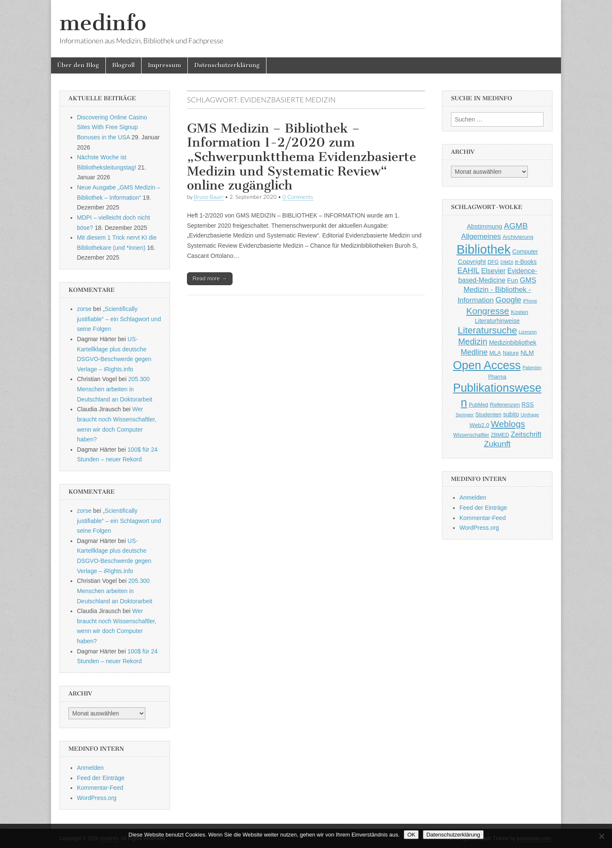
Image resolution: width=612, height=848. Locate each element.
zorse (84, 308)
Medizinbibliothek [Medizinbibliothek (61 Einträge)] (512, 342)
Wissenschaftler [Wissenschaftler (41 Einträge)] (471, 435)
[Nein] (601, 836)
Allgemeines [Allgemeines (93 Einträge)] (481, 236)
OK (411, 834)
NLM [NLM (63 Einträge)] (527, 352)
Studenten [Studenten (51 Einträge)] (488, 414)
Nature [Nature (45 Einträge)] (511, 353)
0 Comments (298, 197)
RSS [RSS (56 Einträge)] (527, 404)
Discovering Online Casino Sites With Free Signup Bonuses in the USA (112, 127)
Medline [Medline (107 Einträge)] (474, 352)
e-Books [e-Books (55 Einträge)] (526, 261)
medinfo (103, 23)
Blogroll (123, 65)
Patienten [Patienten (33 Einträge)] (531, 367)
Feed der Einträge (101, 778)
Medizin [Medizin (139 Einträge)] (472, 341)
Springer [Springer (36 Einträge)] (465, 414)
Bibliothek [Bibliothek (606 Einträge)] (483, 249)
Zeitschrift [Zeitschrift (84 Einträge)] (526, 434)
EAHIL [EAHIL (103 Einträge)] (468, 270)
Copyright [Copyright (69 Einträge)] (472, 261)
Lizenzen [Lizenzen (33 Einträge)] (527, 331)
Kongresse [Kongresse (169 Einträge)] (487, 311)
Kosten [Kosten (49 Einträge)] (519, 312)
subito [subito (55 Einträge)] (511, 414)
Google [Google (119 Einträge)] (508, 299)
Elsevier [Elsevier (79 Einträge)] (493, 270)
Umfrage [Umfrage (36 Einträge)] (530, 414)
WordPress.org (96, 797)
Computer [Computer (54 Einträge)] (525, 252)
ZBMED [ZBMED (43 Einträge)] (500, 435)
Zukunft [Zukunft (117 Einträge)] (497, 443)
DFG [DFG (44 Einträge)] (493, 262)
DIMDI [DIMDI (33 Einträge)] (506, 262)
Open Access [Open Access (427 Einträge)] (487, 365)
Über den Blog (78, 65)
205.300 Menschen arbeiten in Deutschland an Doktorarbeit (114, 389)
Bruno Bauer (209, 197)
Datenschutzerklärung (227, 65)
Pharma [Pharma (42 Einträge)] (497, 377)
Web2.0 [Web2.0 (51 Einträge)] (479, 425)
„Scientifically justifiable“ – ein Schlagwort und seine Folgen (119, 318)
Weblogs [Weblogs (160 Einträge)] (508, 424)
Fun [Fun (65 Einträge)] (512, 280)
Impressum (164, 65)
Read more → (210, 278)
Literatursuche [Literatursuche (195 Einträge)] (487, 330)
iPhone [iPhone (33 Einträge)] (530, 300)
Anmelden (90, 767)
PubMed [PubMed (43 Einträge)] (478, 405)
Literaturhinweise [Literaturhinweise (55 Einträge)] (497, 320)
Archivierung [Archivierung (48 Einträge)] (518, 237)
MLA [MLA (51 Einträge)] (495, 353)
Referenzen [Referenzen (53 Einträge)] (505, 404)
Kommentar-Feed (100, 787)
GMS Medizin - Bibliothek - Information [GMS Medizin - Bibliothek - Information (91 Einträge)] (496, 290)
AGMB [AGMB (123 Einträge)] (516, 225)
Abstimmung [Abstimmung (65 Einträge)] (484, 226)
